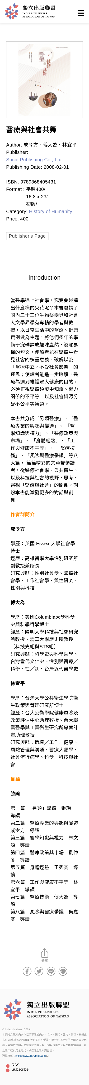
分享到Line (51, 971)
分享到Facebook (27, 971)
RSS (15, 1065)
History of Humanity (50, 211)
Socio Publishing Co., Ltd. (34, 159)
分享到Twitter (39, 971)
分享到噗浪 (63, 971)
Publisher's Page (27, 236)
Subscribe (20, 1069)
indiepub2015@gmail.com (31, 1055)
